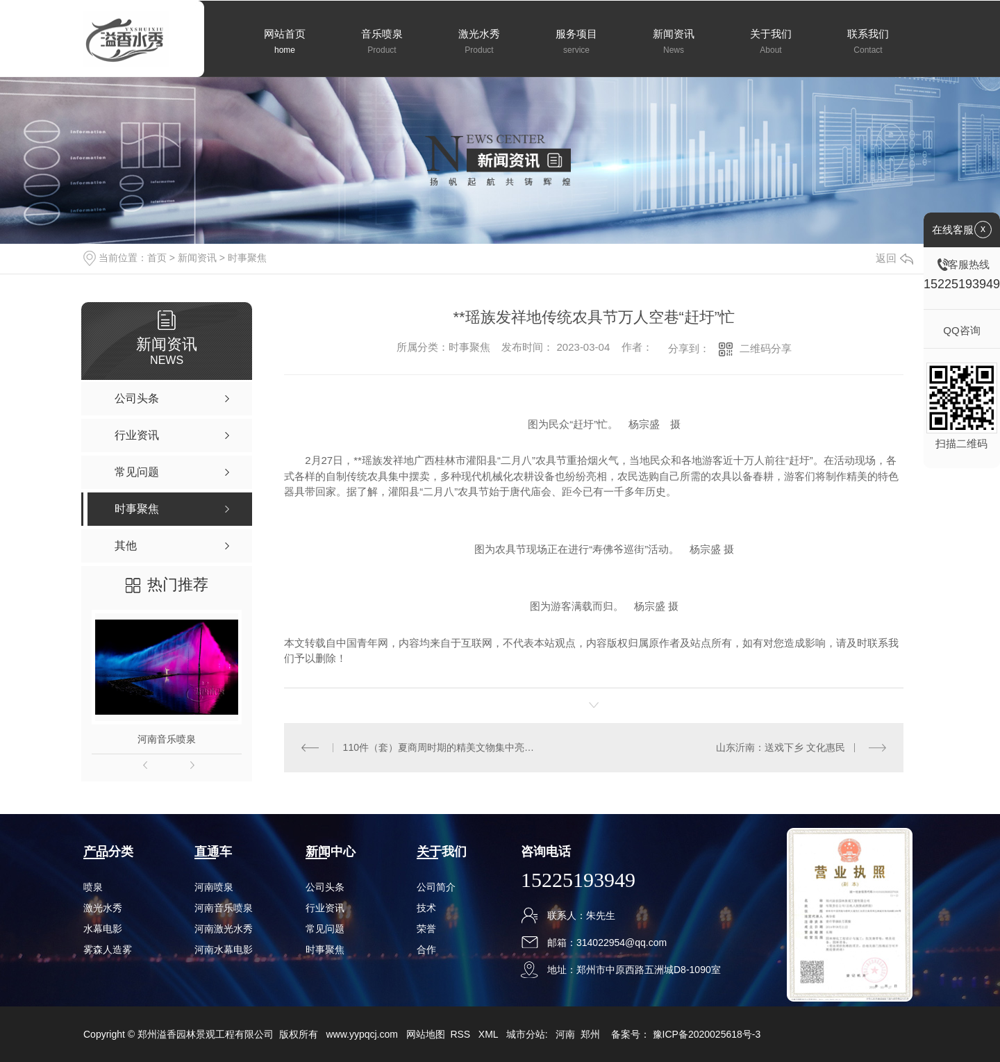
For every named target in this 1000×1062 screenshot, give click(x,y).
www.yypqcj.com (361, 1034)
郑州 (590, 1034)
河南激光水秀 (223, 928)
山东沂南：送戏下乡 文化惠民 (780, 747)
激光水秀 (102, 907)
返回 (894, 258)
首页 (157, 257)
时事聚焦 (247, 257)
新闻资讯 (197, 257)
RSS (461, 1034)
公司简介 (436, 887)
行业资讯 (325, 907)
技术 (426, 907)
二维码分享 (766, 348)
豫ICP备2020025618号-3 (707, 1034)
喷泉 (93, 887)
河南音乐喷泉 (167, 739)
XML (489, 1034)
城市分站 (525, 1034)
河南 (565, 1034)
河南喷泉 (213, 887)
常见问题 (325, 928)
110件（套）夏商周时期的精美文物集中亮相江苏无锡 (439, 747)
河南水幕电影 (223, 949)
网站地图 (425, 1034)
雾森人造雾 (107, 949)
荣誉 (426, 928)
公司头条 (325, 887)
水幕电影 (102, 928)
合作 (426, 949)
